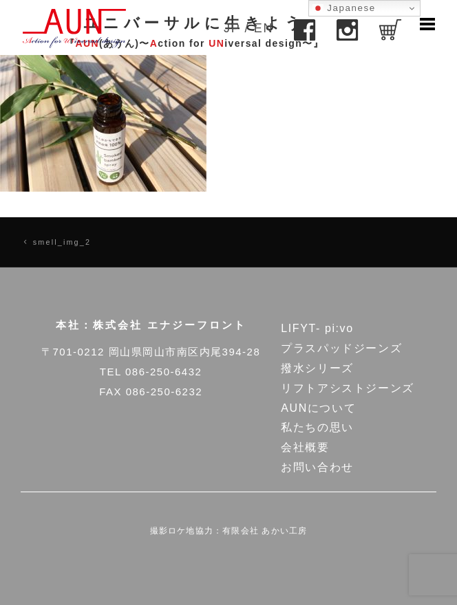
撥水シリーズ (317, 368)
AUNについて (318, 408)
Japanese (344, 8)
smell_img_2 (62, 242)
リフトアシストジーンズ (347, 388)
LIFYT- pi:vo (317, 328)
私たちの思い (317, 427)
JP (232, 28)
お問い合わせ (317, 467)
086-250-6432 (163, 371)
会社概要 (305, 447)
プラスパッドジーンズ (341, 348)
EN (263, 28)
